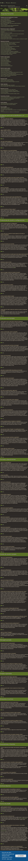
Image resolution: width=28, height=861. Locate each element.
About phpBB (3, 811)
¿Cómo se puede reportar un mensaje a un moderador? (9, 51)
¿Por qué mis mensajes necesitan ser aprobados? (9, 53)
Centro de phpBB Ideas (23, 818)
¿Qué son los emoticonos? (5, 59)
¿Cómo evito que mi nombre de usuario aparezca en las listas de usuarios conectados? (12, 31)
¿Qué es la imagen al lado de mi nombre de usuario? (9, 35)
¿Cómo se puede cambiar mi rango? (6, 37)
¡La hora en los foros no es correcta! (6, 32)
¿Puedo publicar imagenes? (5, 60)
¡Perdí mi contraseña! (4, 24)
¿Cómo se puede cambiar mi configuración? (8, 29)
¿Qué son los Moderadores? (5, 70)
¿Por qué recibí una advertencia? (6, 50)
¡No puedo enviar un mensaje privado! (7, 79)
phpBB (14, 267)
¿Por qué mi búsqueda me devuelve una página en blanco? (10, 91)
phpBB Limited (15, 809)
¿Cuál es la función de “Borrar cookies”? (7, 26)
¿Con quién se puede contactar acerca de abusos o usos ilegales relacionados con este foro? (14, 110)
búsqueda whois (3, 830)
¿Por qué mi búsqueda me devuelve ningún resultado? (9, 90)
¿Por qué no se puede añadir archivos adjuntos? (8, 49)
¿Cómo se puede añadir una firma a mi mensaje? (8, 44)
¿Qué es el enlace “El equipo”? (5, 76)
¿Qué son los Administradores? (6, 69)
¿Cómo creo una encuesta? (5, 45)
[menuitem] (3, 3)
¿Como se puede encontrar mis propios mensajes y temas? (10, 93)
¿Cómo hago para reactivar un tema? (7, 54)
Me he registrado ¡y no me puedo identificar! (8, 21)
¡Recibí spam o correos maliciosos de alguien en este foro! (10, 81)
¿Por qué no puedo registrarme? (6, 20)
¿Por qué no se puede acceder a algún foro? (8, 48)
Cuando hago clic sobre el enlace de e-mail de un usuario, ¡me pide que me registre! (14, 38)
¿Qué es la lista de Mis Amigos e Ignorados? (8, 85)
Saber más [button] (9, 859)
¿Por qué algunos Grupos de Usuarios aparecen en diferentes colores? (12, 74)
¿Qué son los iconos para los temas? (6, 65)
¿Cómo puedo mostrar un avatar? (6, 36)
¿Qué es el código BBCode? (5, 57)
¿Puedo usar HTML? (4, 58)
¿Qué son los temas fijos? (5, 63)
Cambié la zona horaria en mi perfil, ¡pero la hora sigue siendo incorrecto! (12, 33)
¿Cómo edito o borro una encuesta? (6, 47)
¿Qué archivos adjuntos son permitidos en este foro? (9, 103)
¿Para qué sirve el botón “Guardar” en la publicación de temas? (11, 52)
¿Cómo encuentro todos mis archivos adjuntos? (8, 104)
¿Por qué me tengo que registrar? (6, 18)
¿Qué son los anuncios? (4, 62)
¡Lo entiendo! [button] (21, 855)
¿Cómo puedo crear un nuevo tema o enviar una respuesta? (10, 42)
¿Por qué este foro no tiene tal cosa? (6, 108)
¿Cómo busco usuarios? (4, 92)
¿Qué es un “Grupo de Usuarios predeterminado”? (9, 75)
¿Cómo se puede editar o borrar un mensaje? (8, 43)
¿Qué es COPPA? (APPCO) (5, 19)
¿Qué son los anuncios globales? (6, 61)
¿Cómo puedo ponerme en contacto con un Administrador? (10, 111)
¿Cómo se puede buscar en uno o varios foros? (8, 89)
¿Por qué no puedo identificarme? (6, 22)
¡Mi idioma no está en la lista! (5, 34)
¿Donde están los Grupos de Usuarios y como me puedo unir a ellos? (12, 72)
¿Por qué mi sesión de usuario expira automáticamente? (10, 25)
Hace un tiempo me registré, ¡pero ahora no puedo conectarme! (11, 23)
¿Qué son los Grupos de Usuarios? (6, 71)
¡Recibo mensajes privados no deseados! (7, 80)
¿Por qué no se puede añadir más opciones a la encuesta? (10, 46)
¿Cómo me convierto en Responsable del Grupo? (8, 73)
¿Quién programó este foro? (5, 107)
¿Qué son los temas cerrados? (5, 64)
